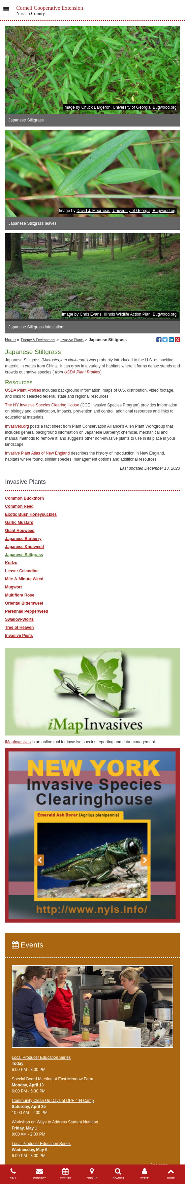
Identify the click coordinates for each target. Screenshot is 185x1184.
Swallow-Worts (19, 619)
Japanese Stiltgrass (24, 554)
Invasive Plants (72, 340)
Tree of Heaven (19, 627)
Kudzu (11, 563)
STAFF (144, 1174)
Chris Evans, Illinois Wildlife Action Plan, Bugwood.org (128, 314)
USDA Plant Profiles (82, 372)
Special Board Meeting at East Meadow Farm (52, 1079)
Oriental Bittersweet (24, 603)
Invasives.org (17, 426)
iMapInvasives (18, 742)
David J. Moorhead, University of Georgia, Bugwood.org (126, 210)
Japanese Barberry (23, 538)
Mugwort (13, 587)
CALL (13, 1174)
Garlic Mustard (19, 522)
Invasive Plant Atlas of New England (37, 453)
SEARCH (118, 1174)
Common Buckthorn (24, 498)
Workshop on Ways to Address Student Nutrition (55, 1122)
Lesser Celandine (21, 571)
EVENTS (65, 1174)
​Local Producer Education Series (41, 1057)
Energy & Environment (38, 340)
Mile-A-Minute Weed (24, 579)
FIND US (92, 1174)
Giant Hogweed (19, 530)
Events (27, 945)
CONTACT (39, 1174)
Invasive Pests (19, 635)
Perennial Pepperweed (26, 611)
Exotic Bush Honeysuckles (31, 514)
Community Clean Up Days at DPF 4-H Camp (53, 1100)
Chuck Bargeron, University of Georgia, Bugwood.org (129, 107)
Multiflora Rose (19, 595)
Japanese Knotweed (24, 546)
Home (10, 339)
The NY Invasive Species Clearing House (42, 405)
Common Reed (19, 506)
